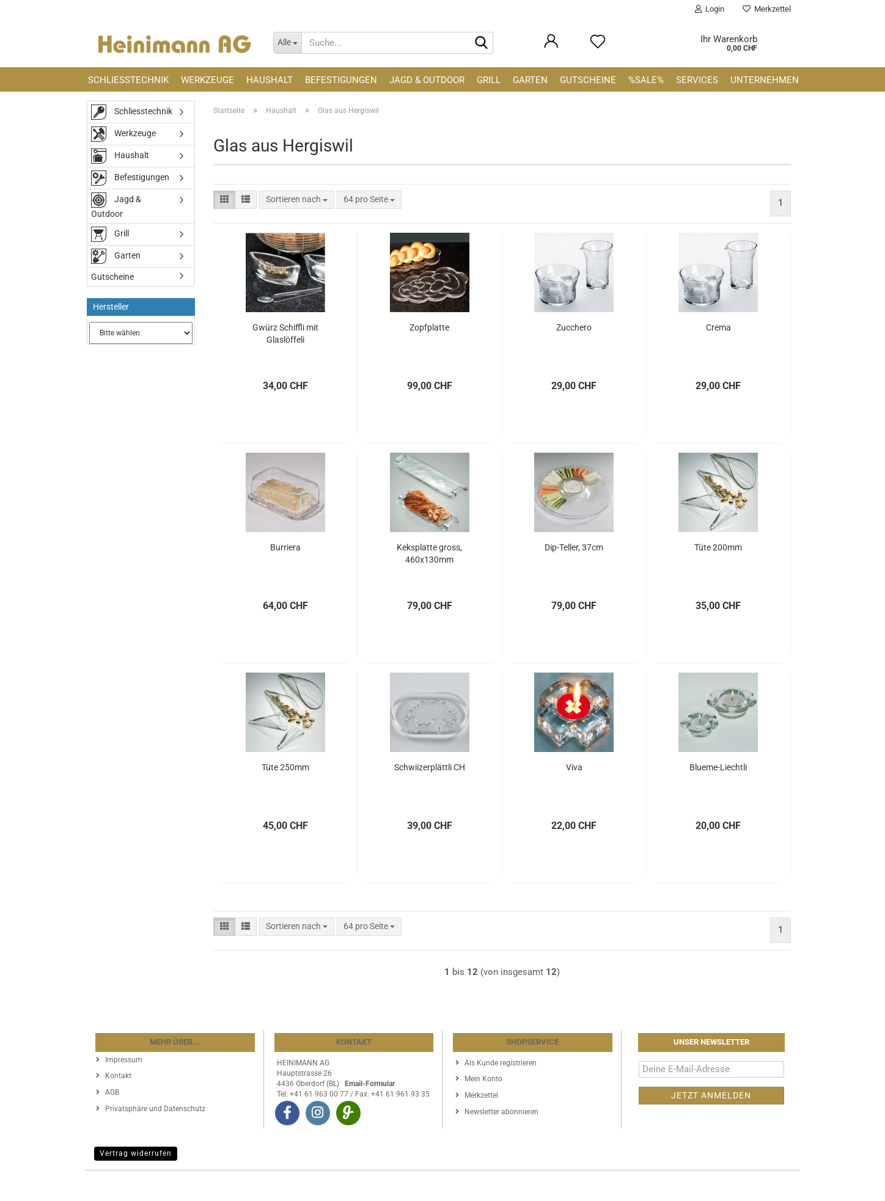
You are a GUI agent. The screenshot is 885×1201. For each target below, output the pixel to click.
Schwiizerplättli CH (429, 767)
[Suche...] (287, 43)
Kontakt (118, 1075)
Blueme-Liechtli (718, 767)
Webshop (398, 1185)
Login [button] (709, 8)
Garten (530, 80)
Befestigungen (341, 80)
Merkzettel (767, 8)
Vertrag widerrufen (136, 1153)
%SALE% (646, 80)
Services (697, 80)
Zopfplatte (429, 327)
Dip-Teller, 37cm (574, 547)
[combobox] (296, 200)
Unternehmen (764, 80)
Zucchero (574, 327)
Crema (718, 327)
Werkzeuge (207, 80)
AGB (112, 1092)
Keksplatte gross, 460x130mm (429, 553)
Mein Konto (483, 1079)
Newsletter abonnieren (501, 1112)
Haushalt (269, 80)
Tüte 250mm (285, 767)
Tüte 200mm (718, 547)
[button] (224, 200)
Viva (574, 767)
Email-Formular (370, 1083)
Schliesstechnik (128, 80)
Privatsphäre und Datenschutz (155, 1108)
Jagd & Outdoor (427, 80)
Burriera (285, 547)
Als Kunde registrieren (501, 1063)
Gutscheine (588, 80)
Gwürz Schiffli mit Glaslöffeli (285, 334)
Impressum (123, 1060)
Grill (489, 80)
